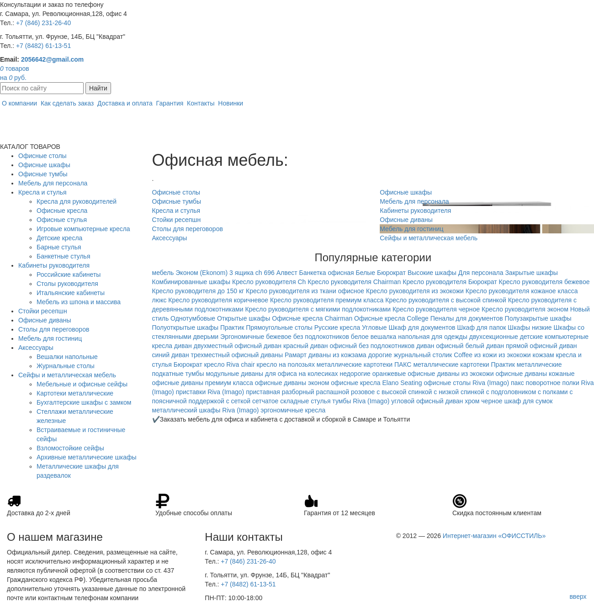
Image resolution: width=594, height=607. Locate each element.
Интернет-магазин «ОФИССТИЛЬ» (494, 535)
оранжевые (389, 373)
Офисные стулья (62, 219)
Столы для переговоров (53, 329)
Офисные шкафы (44, 165)
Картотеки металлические (75, 393)
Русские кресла (337, 327)
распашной (333, 392)
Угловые (374, 327)
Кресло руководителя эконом (525, 309)
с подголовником (511, 392)
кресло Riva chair (229, 364)
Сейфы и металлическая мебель (67, 375)
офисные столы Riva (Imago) (466, 382)
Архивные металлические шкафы (87, 457)
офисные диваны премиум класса (202, 382)
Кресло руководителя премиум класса (326, 300)
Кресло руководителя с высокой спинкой (445, 300)
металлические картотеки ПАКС (364, 364)
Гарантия (170, 103)
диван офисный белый (450, 345)
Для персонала (481, 272)
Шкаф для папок (481, 327)
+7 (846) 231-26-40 (43, 22)
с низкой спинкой (459, 392)
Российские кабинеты (69, 274)
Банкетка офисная (326, 272)
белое (360, 336)
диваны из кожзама (337, 355)
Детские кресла (59, 238)
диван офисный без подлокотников (362, 345)
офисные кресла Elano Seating (376, 382)
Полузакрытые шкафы (538, 318)
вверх (577, 596)
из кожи (485, 355)
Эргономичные (242, 336)
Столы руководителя (67, 283)
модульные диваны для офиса (251, 373)
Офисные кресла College (391, 318)
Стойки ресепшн (42, 311)
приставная (263, 392)
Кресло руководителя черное (436, 309)
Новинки (230, 103)
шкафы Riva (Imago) (229, 410)
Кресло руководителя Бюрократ (450, 281)
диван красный (286, 345)
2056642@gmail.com (52, 59)
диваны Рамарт (283, 355)
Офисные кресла (62, 210)
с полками (553, 392)
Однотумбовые (192, 318)
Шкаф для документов (421, 327)
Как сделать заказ (67, 103)
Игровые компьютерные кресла (83, 228)
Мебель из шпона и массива (79, 302)
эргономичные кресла (292, 410)
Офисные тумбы (43, 174)
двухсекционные (493, 336)
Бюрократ (391, 272)
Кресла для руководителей (77, 201)
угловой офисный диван (427, 401)
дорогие (380, 355)
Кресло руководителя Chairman (354, 281)
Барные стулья (59, 247)
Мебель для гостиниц (50, 338)
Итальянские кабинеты (71, 292)
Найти (98, 88)
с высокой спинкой (404, 392)
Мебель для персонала (52, 183)
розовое (363, 392)
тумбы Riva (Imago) (360, 401)
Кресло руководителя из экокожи (415, 291)
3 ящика (241, 272)
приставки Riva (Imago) (210, 392)
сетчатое (265, 401)
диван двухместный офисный (218, 345)
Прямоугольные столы (279, 327)
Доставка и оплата (125, 103)
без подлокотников (321, 336)
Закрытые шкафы (531, 272)
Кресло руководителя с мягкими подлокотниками (318, 309)
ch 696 (265, 272)
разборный (298, 392)
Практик (232, 327)
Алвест (286, 272)
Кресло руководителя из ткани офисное (305, 291)
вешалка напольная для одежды (419, 336)
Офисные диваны (44, 320)
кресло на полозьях (286, 364)
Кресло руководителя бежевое (544, 281)
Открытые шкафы (243, 318)
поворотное (543, 382)
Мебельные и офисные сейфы (82, 384)
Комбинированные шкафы (191, 281)
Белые (366, 272)
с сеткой (238, 401)
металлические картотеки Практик (463, 364)
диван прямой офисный (521, 345)
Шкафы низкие (530, 327)
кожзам (543, 355)
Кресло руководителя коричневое (218, 300)
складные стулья (305, 401)
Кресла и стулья (42, 192)
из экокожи (514, 355)
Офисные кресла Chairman (312, 318)
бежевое (279, 336)
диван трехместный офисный (215, 355)
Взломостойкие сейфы (70, 448)
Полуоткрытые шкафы (185, 327)
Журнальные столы (66, 365)
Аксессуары (35, 347)
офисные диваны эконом (292, 382)
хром (472, 401)
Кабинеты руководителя (54, 265)
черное (491, 401)
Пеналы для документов (466, 318)
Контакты (200, 103)
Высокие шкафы (432, 272)
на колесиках (318, 373)
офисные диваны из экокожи (450, 373)
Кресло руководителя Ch (269, 281)
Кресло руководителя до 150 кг (198, 291)
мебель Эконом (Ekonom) (190, 272)
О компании (19, 103)
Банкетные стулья (63, 256)
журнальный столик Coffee (433, 355)
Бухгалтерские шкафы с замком (84, 402)
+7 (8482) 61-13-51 (43, 45)
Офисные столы (42, 155)
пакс (517, 382)
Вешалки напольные (67, 356)
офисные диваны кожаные (535, 373)
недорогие (354, 373)
